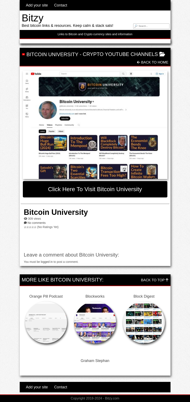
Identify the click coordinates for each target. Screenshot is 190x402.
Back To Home (152, 62)
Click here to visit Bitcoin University (95, 189)
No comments (36, 222)
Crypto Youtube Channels (120, 54)
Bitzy (33, 17)
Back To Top (154, 280)
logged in (47, 261)
